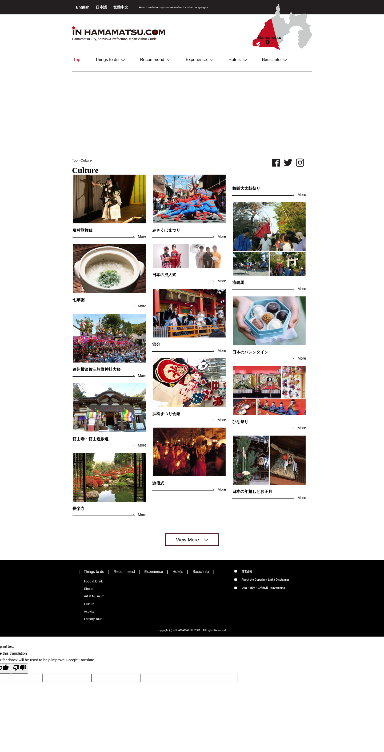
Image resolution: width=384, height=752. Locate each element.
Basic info (201, 571)
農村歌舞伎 (83, 230)
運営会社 (243, 571)
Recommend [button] (155, 59)
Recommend (124, 571)
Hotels (178, 571)
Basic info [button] (274, 59)
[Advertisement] (192, 115)
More (142, 236)
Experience (153, 571)
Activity (89, 611)
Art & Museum (94, 596)
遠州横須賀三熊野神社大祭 (97, 369)
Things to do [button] (110, 59)
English (83, 7)
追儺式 (158, 483)
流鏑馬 (238, 282)
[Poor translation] (19, 668)
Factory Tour (93, 619)
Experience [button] (200, 59)
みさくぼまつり (166, 230)
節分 (156, 344)
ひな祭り (240, 422)
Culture (86, 160)
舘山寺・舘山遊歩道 (91, 439)
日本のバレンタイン (250, 352)
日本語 (102, 7)
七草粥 (79, 300)
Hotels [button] (238, 59)
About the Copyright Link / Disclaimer (261, 579)
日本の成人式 (164, 275)
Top (76, 59)
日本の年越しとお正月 (252, 491)
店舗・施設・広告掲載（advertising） (261, 587)
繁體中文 (120, 7)
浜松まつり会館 (166, 414)
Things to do (94, 571)
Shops (88, 589)
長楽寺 (79, 508)
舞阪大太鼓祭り (246, 188)
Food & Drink (93, 581)
